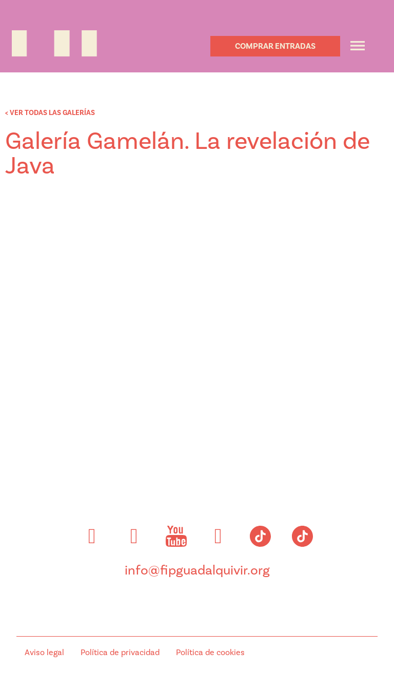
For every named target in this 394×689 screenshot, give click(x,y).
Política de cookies (210, 652)
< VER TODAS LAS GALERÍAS (50, 112)
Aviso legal (44, 652)
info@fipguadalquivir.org (197, 570)
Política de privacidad (120, 652)
